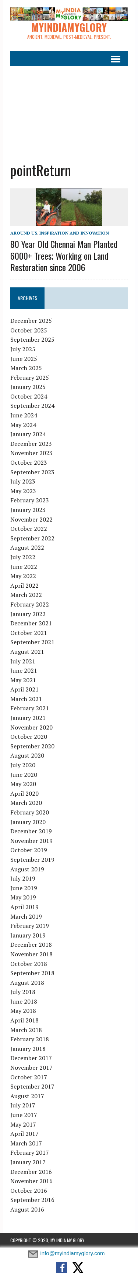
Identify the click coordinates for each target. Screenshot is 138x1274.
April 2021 (24, 689)
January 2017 (28, 1162)
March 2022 (26, 595)
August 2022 (27, 547)
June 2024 (23, 415)
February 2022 (29, 604)
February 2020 (29, 812)
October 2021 (28, 633)
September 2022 (32, 538)
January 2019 (28, 935)
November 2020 (31, 727)
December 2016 (31, 1172)
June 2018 (23, 1001)
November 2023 (31, 453)
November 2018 (31, 954)
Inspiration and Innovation (74, 233)
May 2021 (23, 680)
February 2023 (29, 500)
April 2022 (24, 585)
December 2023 (31, 444)
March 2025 (26, 368)
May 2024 (23, 425)
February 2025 (29, 377)
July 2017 (22, 1105)
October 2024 (28, 396)
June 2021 (23, 670)
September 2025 (32, 339)
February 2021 (29, 708)
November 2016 (31, 1181)
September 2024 (32, 406)
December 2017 (31, 1058)
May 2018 (23, 1011)
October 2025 (28, 330)
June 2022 (23, 567)
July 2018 (22, 992)
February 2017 (29, 1152)
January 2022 (28, 614)
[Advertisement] (69, 109)
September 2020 (32, 746)
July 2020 (22, 765)
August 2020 (27, 755)
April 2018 (24, 1020)
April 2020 (24, 793)
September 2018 (32, 973)
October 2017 (28, 1077)
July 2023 (22, 481)
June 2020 (23, 775)
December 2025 (31, 321)
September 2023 (32, 472)
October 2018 (28, 964)
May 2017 (23, 1124)
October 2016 (28, 1190)
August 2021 (27, 652)
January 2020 (28, 822)
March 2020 (26, 803)
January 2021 (28, 718)
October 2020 (28, 736)
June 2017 (23, 1115)
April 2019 (24, 907)
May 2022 (23, 576)
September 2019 (32, 859)
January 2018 (28, 1049)
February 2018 (29, 1039)
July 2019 (22, 878)
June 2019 (23, 888)
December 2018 (31, 944)
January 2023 (28, 510)
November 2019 (31, 841)
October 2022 (28, 529)
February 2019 (29, 926)
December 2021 (31, 623)
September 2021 (32, 642)
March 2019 (26, 916)
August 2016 (27, 1209)
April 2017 (24, 1134)
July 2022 (22, 557)
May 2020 (23, 784)
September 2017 (32, 1086)
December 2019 (31, 831)
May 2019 (23, 897)
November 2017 (31, 1067)
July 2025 (22, 349)
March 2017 (26, 1143)
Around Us (23, 233)
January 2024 (28, 434)
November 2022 (31, 519)
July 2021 (22, 661)
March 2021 (26, 699)
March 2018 (26, 1030)
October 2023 (28, 462)
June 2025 (23, 359)
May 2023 (23, 491)
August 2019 (27, 869)
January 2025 (28, 387)
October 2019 (28, 850)
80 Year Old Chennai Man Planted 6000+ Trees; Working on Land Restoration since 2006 (63, 255)
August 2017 (27, 1096)
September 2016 (32, 1200)
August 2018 (27, 982)
